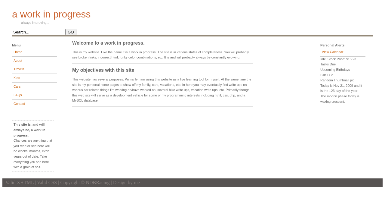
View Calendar (332, 52)
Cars (17, 86)
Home (18, 52)
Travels (19, 69)
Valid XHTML (19, 182)
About (18, 60)
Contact (19, 103)
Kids (17, 78)
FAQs (18, 95)
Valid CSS (47, 182)
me (137, 182)
